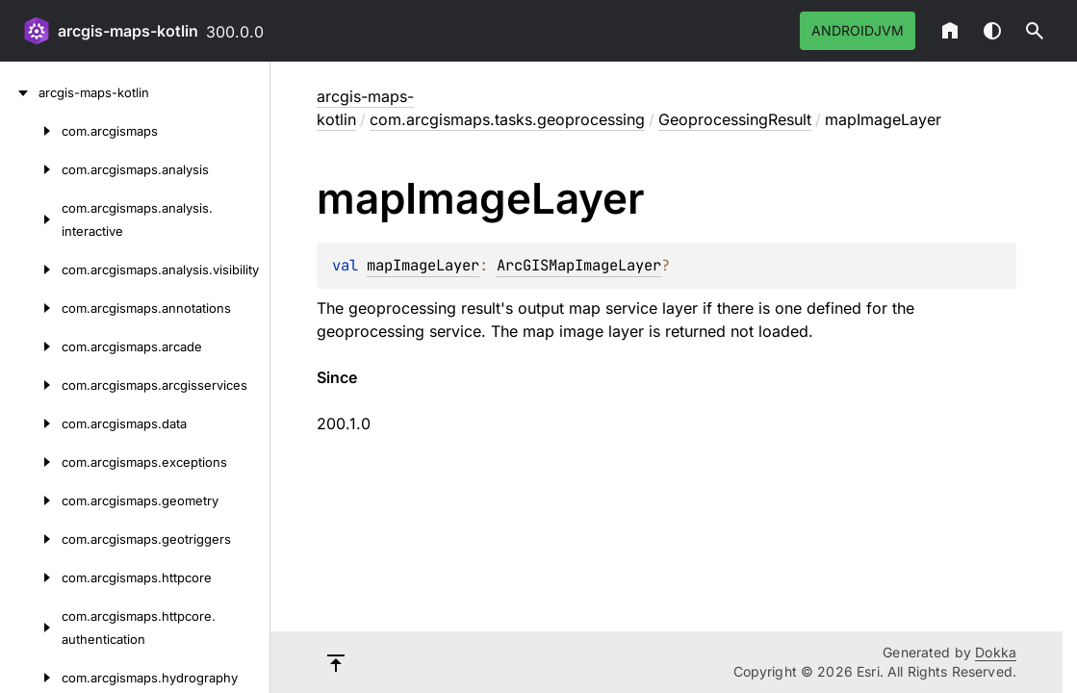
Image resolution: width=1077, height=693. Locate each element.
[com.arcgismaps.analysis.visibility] (31, 269)
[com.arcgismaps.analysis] (31, 169)
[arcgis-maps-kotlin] (19, 92)
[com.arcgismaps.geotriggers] (31, 539)
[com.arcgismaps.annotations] (31, 308)
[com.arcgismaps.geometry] (31, 500)
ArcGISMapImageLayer (579, 265)
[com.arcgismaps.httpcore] (31, 577)
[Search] (1034, 31)
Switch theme (992, 31)
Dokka (995, 652)
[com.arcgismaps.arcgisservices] (31, 385)
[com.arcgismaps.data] (31, 423)
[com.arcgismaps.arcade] (31, 346)
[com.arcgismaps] (31, 131)
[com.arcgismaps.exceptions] (31, 462)
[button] (1034, 31)
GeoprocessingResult (734, 119)
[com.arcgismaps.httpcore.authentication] (31, 627)
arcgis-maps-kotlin (128, 30)
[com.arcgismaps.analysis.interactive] (31, 219)
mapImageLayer (423, 265)
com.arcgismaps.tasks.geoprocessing (507, 119)
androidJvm (857, 30)
